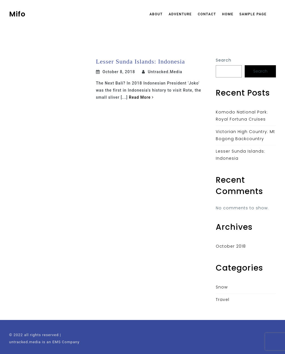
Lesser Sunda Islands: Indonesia (140, 61)
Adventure (180, 14)
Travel (222, 299)
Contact (207, 14)
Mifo (17, 14)
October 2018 (231, 246)
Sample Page (253, 14)
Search (223, 60)
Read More (141, 97)
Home (227, 14)
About (156, 14)
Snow (222, 287)
